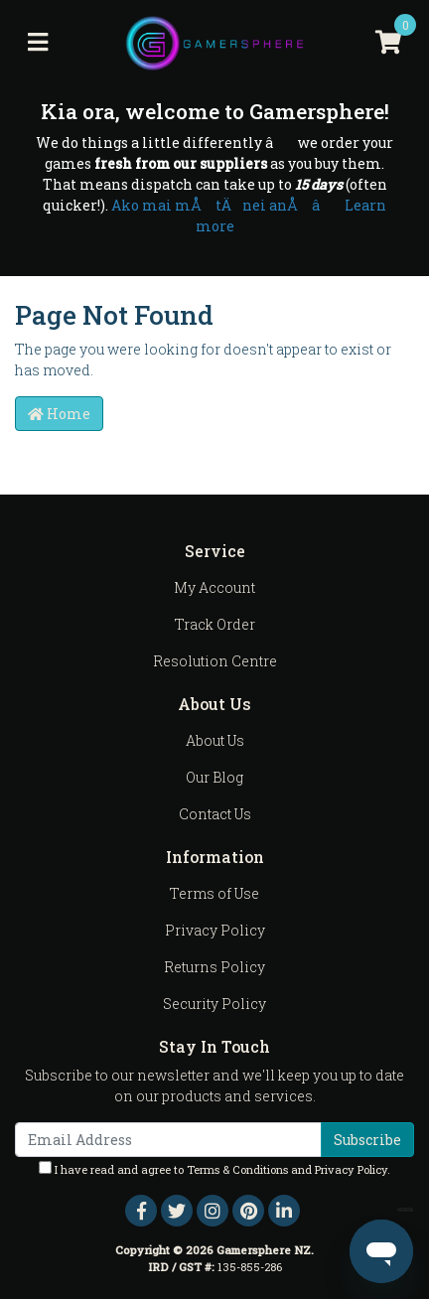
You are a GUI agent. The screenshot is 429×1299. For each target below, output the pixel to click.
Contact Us (215, 813)
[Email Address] (168, 1139)
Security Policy (214, 1003)
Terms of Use (214, 893)
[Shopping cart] (388, 43)
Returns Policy (214, 966)
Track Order (215, 624)
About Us (215, 740)
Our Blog (214, 777)
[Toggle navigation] (38, 43)
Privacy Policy (215, 930)
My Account (214, 587)
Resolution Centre (215, 660)
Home (59, 413)
